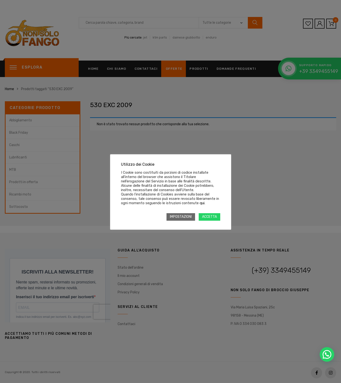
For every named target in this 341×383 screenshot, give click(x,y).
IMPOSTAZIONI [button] (181, 217)
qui (202, 203)
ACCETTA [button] (209, 217)
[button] (327, 354)
